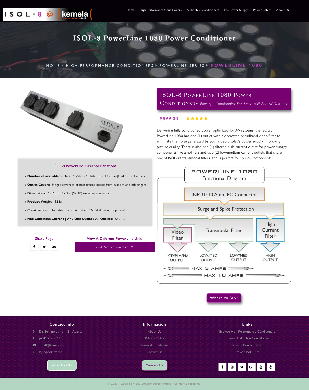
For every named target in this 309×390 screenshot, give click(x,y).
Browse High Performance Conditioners (247, 331)
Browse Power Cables (247, 345)
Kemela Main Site (62, 365)
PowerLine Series (182, 65)
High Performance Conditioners (165, 10)
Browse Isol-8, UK (247, 352)
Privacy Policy (154, 338)
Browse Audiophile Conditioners (247, 338)
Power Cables (275, 10)
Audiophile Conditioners (211, 10)
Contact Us (154, 352)
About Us (297, 10)
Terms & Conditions (154, 345)
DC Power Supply (246, 10)
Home (131, 10)
